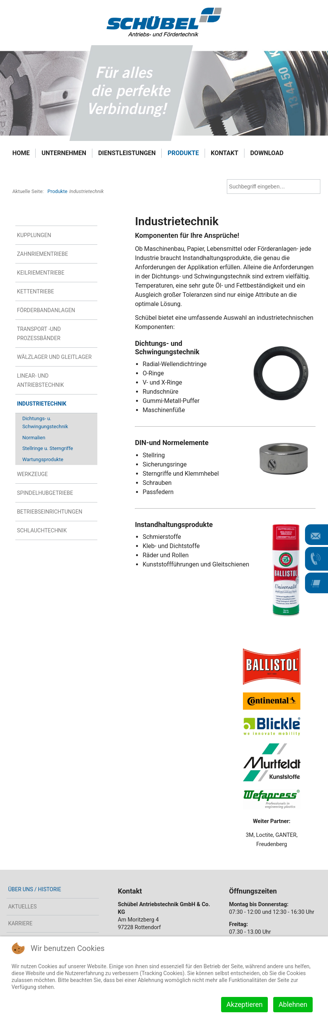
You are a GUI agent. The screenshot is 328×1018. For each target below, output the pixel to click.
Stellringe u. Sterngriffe (47, 448)
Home (21, 153)
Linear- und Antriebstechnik (40, 380)
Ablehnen (293, 1004)
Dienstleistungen (127, 153)
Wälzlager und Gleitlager (54, 357)
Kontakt (224, 153)
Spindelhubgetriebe (45, 493)
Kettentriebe (35, 291)
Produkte (183, 153)
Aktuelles (22, 906)
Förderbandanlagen (46, 310)
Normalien (33, 437)
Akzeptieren (244, 1004)
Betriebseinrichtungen (49, 512)
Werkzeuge (32, 474)
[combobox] (273, 186)
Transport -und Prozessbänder (39, 333)
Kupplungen (34, 235)
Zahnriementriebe (42, 254)
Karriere (20, 923)
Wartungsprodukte (42, 459)
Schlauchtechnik (42, 530)
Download (267, 153)
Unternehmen (63, 153)
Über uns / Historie (34, 889)
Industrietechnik (41, 404)
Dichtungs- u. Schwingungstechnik (45, 422)
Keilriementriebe (40, 273)
